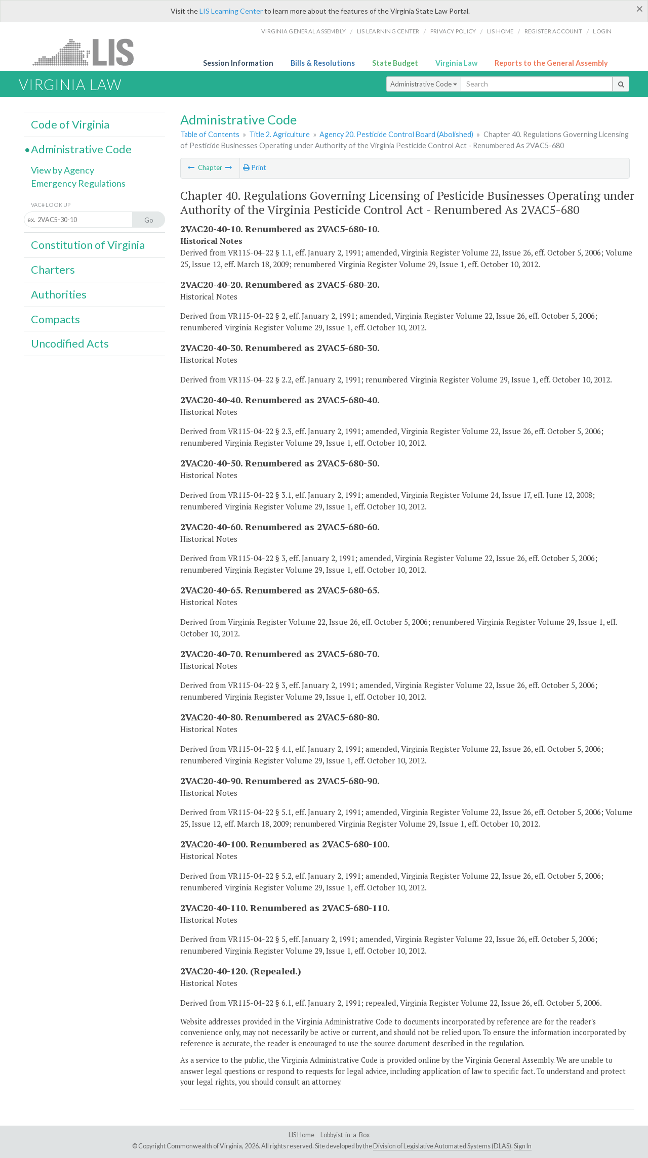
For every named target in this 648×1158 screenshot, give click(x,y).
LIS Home (301, 1135)
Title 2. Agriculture (279, 134)
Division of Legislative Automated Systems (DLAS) (442, 1146)
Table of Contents (209, 134)
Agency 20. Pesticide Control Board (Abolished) (396, 134)
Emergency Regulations (78, 183)
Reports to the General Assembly (551, 63)
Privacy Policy (453, 31)
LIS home (500, 31)
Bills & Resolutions (323, 63)
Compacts (55, 319)
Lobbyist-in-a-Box (345, 1135)
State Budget (395, 63)
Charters (53, 269)
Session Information (238, 63)
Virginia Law (456, 63)
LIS (88, 52)
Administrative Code (423, 84)
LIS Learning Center (231, 11)
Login (602, 31)
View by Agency (62, 170)
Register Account (553, 31)
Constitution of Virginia (88, 244)
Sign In (523, 1146)
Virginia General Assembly (303, 31)
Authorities (59, 294)
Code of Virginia (70, 124)
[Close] (639, 8)
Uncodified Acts (70, 343)
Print (254, 167)
